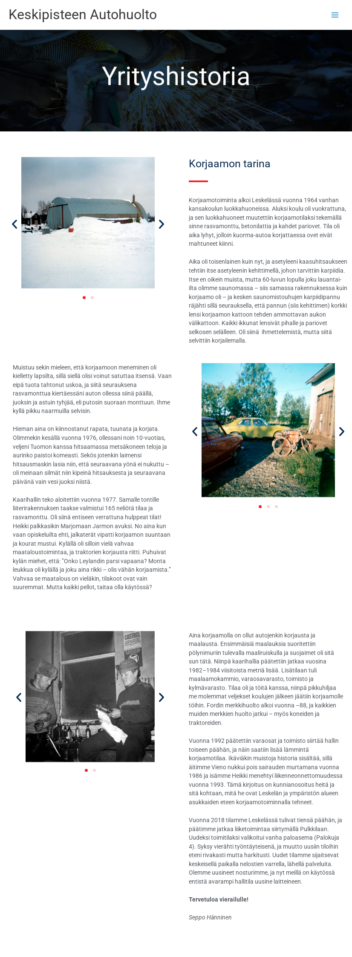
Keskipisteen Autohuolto (83, 14)
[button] (14, 224)
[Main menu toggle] (335, 14)
